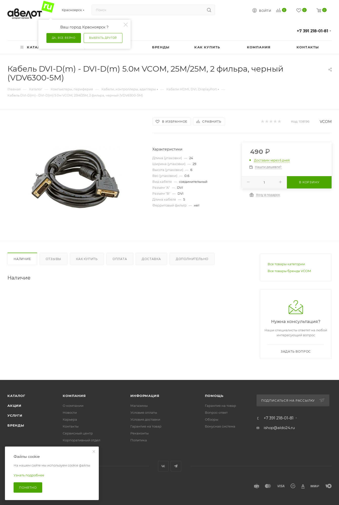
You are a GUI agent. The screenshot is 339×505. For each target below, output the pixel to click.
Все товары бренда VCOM (289, 271)
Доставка (151, 259)
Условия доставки (145, 419)
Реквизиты (139, 433)
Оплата (120, 259)
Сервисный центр (78, 433)
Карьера (70, 419)
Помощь (214, 396)
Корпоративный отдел (81, 440)
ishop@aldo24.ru (279, 427)
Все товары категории (286, 264)
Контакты (71, 426)
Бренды (15, 425)
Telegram (176, 466)
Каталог (16, 396)
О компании (73, 406)
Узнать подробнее (29, 475)
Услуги (14, 415)
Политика (138, 440)
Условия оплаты (143, 412)
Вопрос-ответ (216, 412)
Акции (14, 406)
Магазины (139, 406)
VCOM (326, 121)
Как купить (87, 259)
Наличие (22, 259)
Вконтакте (163, 466)
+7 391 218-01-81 (312, 31)
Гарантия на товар (145, 426)
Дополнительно (192, 259)
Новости (70, 412)
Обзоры (211, 419)
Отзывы (53, 259)
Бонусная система (220, 426)
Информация (144, 396)
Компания (74, 396)
